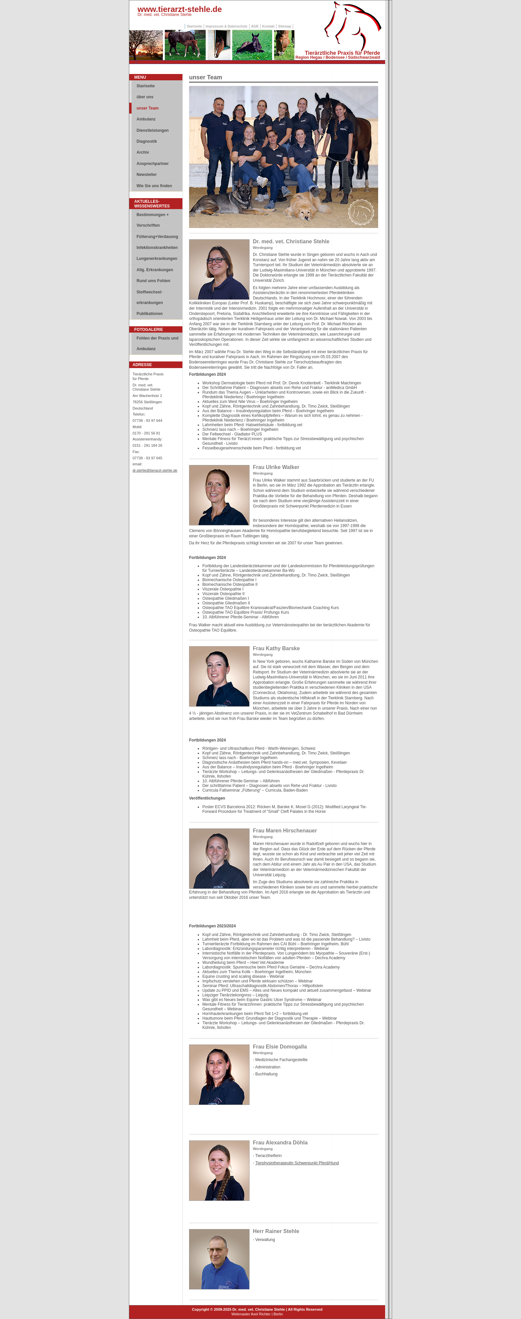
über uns (145, 97)
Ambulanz (146, 119)
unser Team (147, 108)
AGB (255, 26)
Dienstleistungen (153, 130)
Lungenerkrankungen (157, 258)
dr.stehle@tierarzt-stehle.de (155, 470)
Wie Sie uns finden (154, 186)
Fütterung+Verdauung (157, 236)
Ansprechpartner (153, 163)
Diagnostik (147, 141)
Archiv (143, 152)
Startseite (194, 26)
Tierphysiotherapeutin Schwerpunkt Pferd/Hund (297, 1163)
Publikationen (150, 313)
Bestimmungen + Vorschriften (153, 220)
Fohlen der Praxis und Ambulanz (157, 343)
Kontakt (268, 26)
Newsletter (147, 174)
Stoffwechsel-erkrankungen (150, 297)
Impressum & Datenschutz (227, 26)
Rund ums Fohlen (153, 280)
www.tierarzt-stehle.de (180, 9)
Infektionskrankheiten (157, 247)
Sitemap (284, 26)
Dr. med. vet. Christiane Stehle (165, 14)
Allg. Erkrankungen (155, 270)
